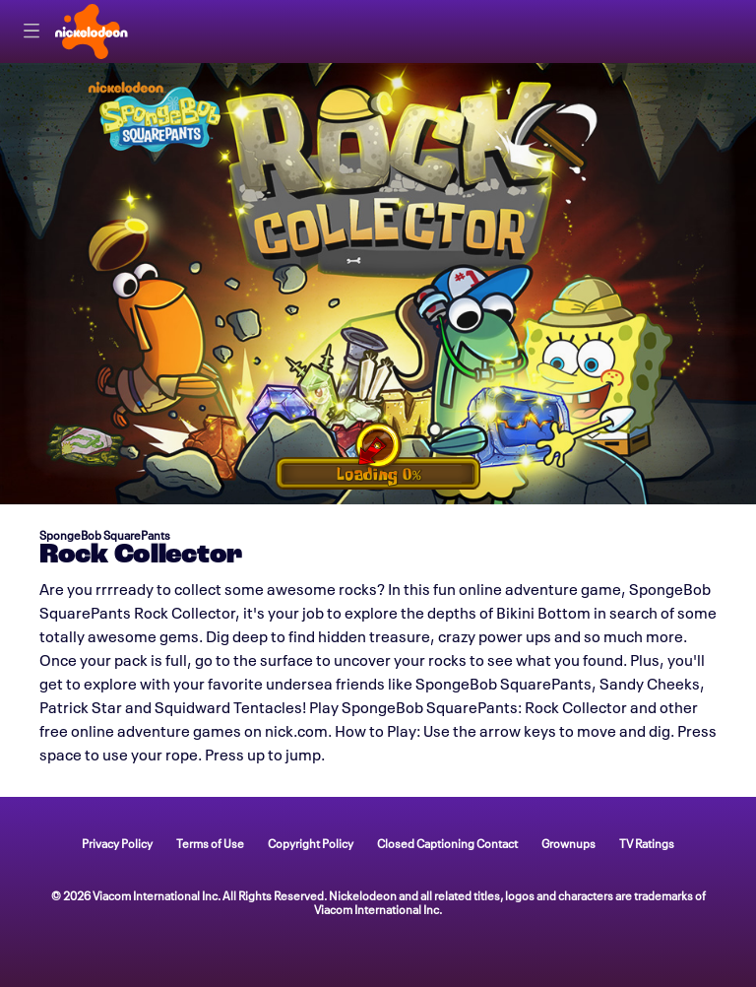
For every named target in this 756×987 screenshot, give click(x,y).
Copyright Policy (310, 842)
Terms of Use (210, 842)
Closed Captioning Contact (447, 842)
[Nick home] (91, 31)
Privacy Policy (117, 842)
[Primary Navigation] (31, 31)
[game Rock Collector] (378, 283)
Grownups (568, 842)
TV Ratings (646, 842)
